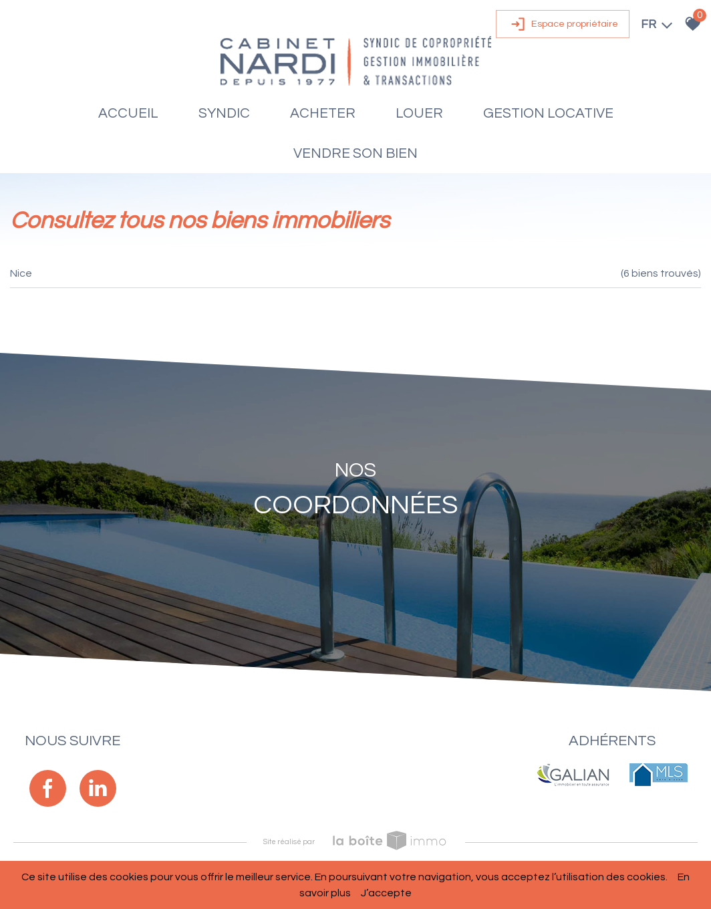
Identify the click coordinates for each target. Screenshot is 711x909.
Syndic (224, 113)
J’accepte (386, 893)
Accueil (128, 113)
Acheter (323, 113)
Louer (419, 113)
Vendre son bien (355, 153)
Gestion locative (548, 113)
